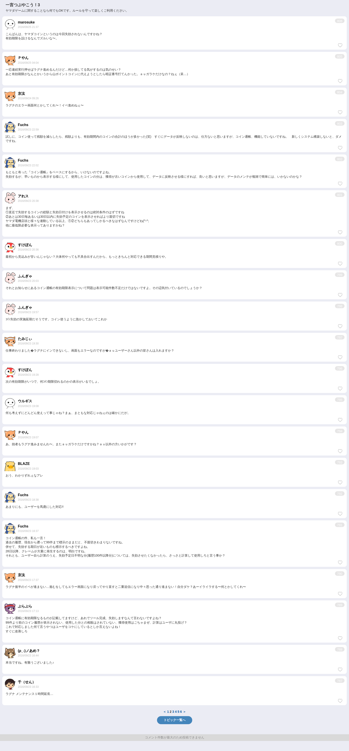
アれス (23, 196)
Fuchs (23, 125)
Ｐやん (23, 58)
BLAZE (24, 464)
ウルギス (25, 401)
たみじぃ (25, 339)
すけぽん (25, 245)
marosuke (26, 22)
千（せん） (27, 682)
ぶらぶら (25, 606)
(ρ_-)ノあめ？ (29, 651)
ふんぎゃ (25, 276)
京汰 (21, 93)
